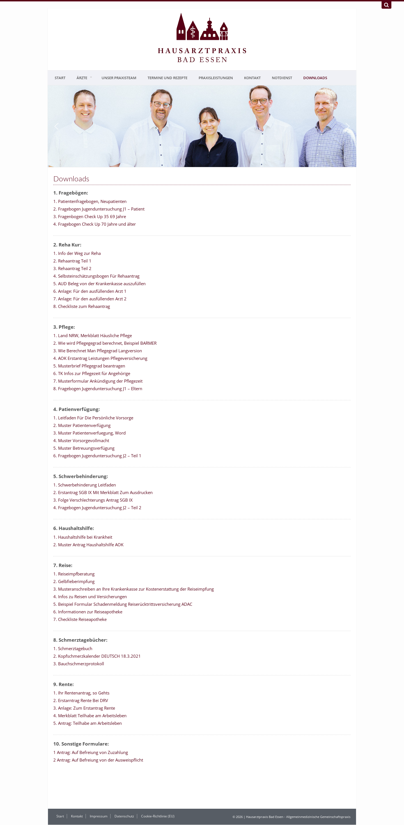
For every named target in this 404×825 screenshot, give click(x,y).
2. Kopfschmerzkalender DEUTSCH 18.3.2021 (97, 656)
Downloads (315, 77)
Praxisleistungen (216, 77)
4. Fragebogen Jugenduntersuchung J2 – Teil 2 (97, 507)
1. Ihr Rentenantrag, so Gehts (81, 693)
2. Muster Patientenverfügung (82, 425)
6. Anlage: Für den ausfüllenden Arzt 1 (90, 291)
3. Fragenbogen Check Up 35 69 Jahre (89, 216)
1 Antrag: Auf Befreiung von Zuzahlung (90, 752)
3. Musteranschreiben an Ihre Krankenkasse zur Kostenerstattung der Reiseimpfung (133, 589)
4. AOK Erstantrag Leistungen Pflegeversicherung (100, 358)
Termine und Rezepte (167, 77)
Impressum (98, 816)
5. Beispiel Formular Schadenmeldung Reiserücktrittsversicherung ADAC (122, 604)
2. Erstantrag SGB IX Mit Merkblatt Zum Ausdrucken (103, 492)
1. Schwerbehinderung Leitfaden (84, 485)
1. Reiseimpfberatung (74, 574)
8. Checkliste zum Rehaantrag (81, 306)
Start (60, 77)
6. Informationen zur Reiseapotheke (87, 611)
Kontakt (252, 77)
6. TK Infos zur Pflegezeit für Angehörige (91, 373)
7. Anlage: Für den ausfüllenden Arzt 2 (90, 298)
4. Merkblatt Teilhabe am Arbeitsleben (90, 715)
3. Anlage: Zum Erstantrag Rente (84, 708)
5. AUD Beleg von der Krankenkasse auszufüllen (99, 283)
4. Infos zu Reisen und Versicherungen (90, 596)
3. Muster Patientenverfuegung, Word (89, 433)
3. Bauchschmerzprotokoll (78, 663)
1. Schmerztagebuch (72, 648)
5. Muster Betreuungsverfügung (83, 448)
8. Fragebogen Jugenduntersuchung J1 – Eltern (97, 388)
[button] (56, 126)
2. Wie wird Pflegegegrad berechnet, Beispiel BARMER (105, 343)
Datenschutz (124, 816)
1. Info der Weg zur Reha (77, 253)
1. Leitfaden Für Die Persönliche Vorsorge (93, 418)
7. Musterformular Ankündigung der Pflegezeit (98, 381)
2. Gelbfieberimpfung (74, 581)
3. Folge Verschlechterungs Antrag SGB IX (93, 500)
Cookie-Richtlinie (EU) (158, 816)
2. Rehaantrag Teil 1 (72, 261)
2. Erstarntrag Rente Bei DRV (80, 700)
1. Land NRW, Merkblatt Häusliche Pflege (92, 335)
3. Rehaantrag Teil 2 (72, 268)
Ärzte (82, 77)
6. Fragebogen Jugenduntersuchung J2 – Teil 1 (97, 455)
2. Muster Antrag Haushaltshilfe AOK (88, 544)
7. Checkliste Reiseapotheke (80, 619)
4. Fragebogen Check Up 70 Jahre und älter (94, 224)
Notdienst (282, 77)
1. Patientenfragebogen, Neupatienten (90, 201)
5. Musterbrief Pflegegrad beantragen (89, 366)
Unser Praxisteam (119, 77)
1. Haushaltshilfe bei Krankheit (82, 537)
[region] (202, 126)
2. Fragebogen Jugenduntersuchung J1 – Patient (98, 209)
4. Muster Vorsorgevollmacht (81, 440)
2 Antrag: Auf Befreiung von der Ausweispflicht (98, 760)
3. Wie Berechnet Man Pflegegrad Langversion (97, 350)
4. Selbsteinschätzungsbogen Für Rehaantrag (96, 276)
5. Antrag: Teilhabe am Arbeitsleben (87, 723)
